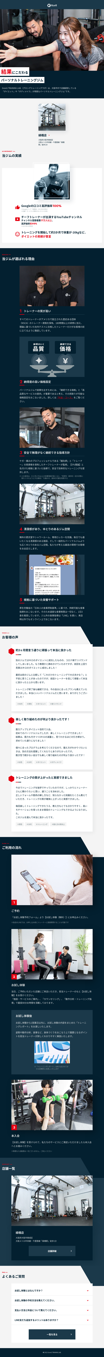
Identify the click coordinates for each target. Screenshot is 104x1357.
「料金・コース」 (65, 397)
